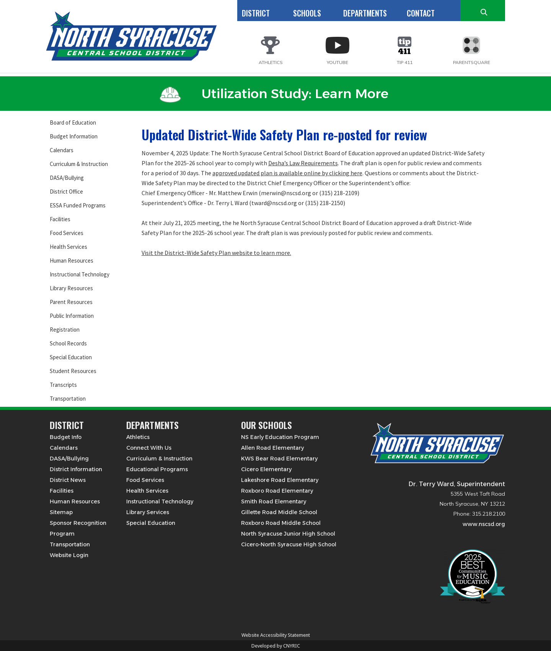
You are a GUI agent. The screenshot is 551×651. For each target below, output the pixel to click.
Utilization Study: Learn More (274, 93)
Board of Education (73, 122)
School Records (68, 343)
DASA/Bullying (67, 177)
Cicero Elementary (266, 469)
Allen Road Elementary (272, 447)
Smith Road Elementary (273, 501)
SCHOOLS (307, 13)
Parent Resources (71, 302)
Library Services (147, 512)
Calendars (61, 150)
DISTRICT (256, 13)
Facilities (60, 219)
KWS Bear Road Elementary (279, 458)
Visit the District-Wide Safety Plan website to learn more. (216, 252)
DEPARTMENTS (365, 13)
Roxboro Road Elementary (277, 490)
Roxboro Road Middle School (281, 522)
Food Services (66, 233)
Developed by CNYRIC (275, 646)
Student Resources (73, 371)
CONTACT (421, 13)
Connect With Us (148, 447)
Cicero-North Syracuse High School (288, 544)
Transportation (68, 398)
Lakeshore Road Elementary (279, 480)
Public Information (72, 315)
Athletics (138, 437)
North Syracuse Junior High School (288, 533)
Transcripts (63, 384)
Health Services (68, 246)
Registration (65, 329)
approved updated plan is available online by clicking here (287, 173)
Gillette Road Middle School (279, 512)
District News (68, 480)
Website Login (69, 555)
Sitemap (61, 512)
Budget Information (74, 136)
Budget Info (66, 437)
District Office (66, 191)
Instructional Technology (79, 274)
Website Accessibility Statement (275, 635)
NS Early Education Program (280, 437)
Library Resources (71, 288)
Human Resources (71, 260)
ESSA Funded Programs (78, 205)
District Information (76, 469)
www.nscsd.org (484, 524)
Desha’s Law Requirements (303, 163)
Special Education (71, 357)
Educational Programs (157, 469)
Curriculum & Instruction (79, 164)
